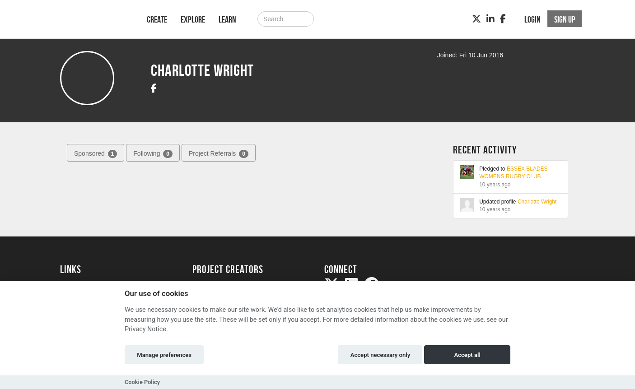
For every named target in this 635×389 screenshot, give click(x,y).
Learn (227, 19)
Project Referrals (218, 154)
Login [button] (532, 19)
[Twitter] (476, 19)
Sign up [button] (564, 19)
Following (153, 154)
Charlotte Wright (537, 202)
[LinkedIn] (490, 19)
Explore (193, 19)
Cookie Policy (142, 382)
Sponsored (95, 154)
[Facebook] (503, 19)
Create (157, 19)
